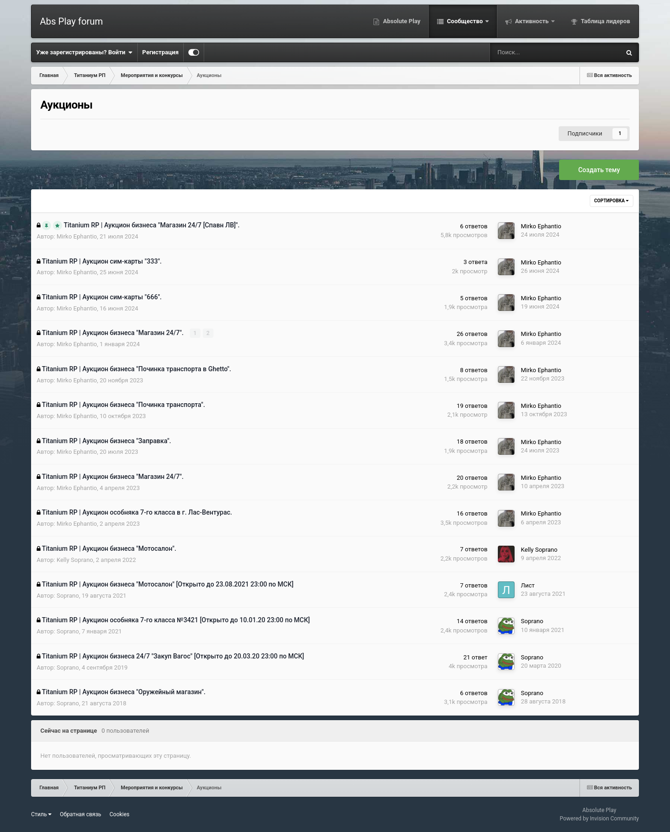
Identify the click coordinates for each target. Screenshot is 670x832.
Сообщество (464, 21)
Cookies (119, 814)
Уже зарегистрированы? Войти (84, 52)
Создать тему (599, 170)
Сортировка (611, 200)
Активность (532, 21)
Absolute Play (400, 21)
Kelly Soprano (75, 559)
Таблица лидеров (605, 21)
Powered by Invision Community (599, 818)
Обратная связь (80, 814)
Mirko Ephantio (77, 236)
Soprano (68, 595)
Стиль (41, 814)
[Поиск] (525, 52)
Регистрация (160, 52)
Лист (528, 585)
